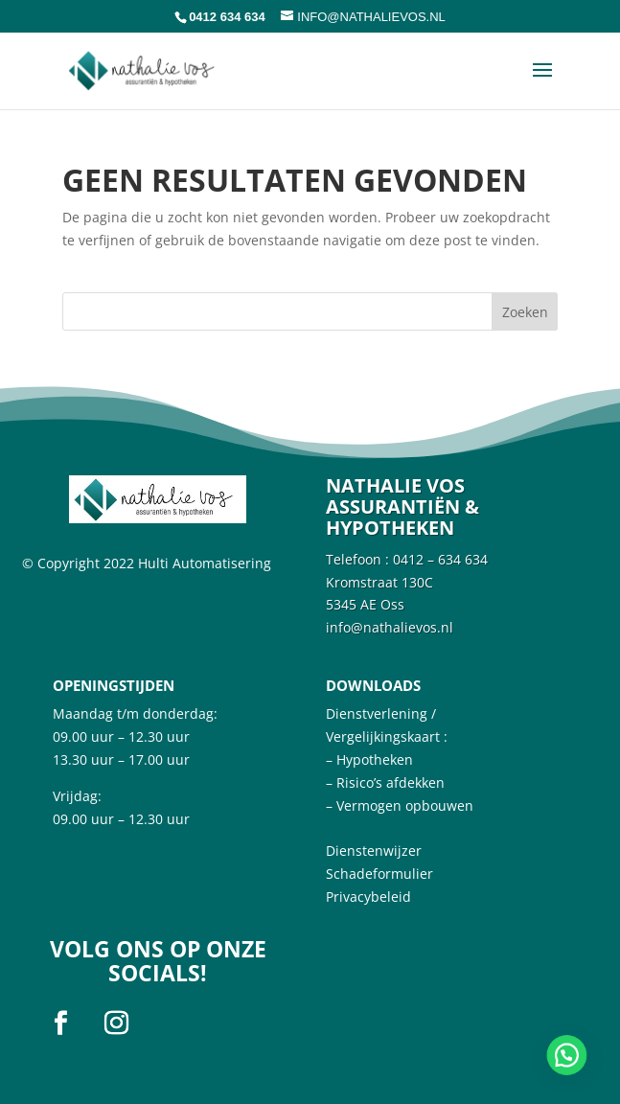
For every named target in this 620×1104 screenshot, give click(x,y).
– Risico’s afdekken (385, 782)
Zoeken (525, 312)
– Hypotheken (369, 759)
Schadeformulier (379, 873)
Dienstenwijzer (374, 850)
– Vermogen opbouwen (399, 805)
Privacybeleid (368, 896)
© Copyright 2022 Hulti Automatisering (146, 563)
